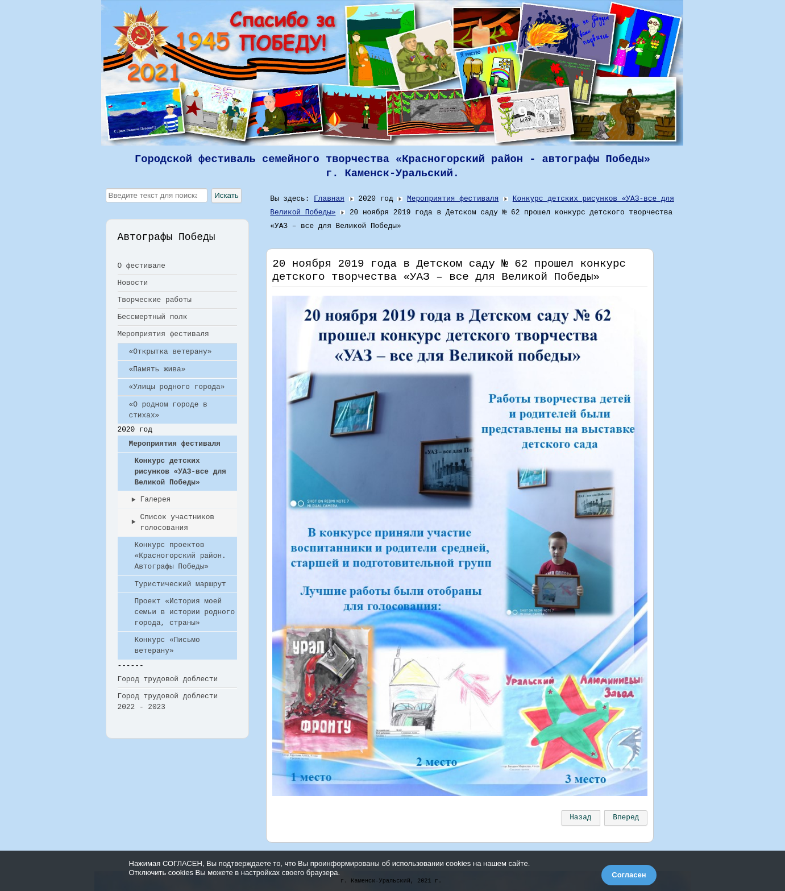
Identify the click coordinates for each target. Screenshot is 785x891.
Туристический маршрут (180, 584)
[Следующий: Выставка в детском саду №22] (625, 817)
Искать (226, 195)
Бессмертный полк (153, 317)
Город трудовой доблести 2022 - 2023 (168, 701)
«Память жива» (157, 369)
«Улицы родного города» (177, 387)
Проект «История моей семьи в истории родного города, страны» (185, 612)
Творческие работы (155, 300)
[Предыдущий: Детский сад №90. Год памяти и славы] (580, 817)
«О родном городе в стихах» (168, 410)
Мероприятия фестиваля (163, 334)
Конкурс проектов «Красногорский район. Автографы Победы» (180, 556)
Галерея (155, 499)
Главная (329, 198)
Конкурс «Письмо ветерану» (167, 645)
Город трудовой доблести (168, 679)
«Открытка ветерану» (170, 351)
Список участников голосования (177, 522)
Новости (133, 283)
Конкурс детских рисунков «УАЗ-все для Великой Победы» (180, 472)
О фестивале (141, 266)
